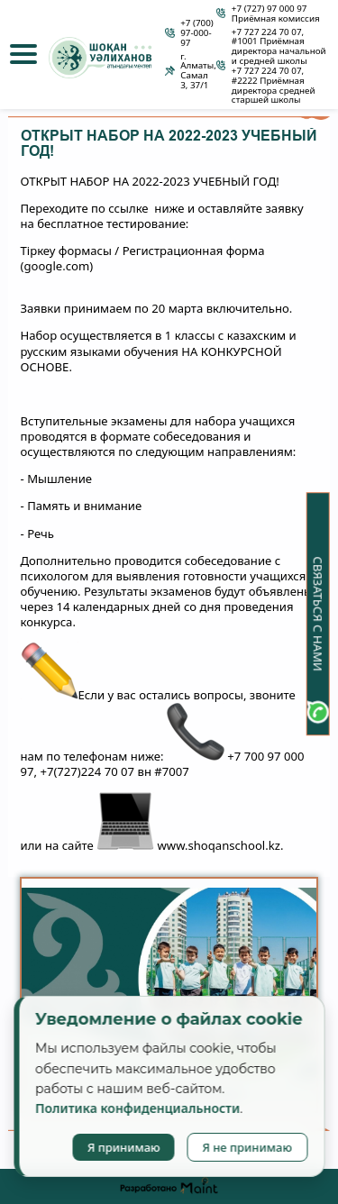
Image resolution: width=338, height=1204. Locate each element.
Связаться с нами (318, 614)
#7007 (171, 772)
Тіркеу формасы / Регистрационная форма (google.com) (143, 258)
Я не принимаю (247, 1147)
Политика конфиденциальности (137, 1108)
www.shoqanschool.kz (219, 845)
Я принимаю (123, 1147)
